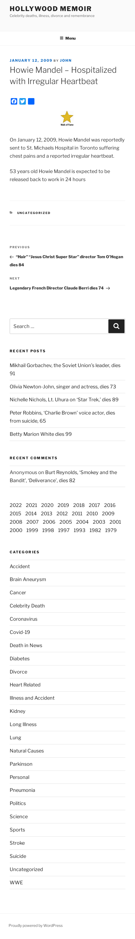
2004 (82, 522)
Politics (18, 803)
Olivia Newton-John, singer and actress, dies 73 (63, 386)
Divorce (18, 672)
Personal (19, 777)
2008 (16, 522)
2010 (92, 513)
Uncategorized (26, 869)
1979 (111, 530)
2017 (94, 505)
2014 (31, 513)
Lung (15, 737)
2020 (47, 505)
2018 (79, 505)
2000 (16, 530)
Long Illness (23, 724)
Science (19, 816)
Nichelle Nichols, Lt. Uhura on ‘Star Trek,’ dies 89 (64, 399)
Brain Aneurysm (28, 579)
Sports (17, 830)
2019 (63, 505)
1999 (32, 530)
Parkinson (21, 764)
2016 (110, 505)
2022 (16, 505)
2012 (62, 513)
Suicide (18, 856)
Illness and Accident (32, 698)
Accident (20, 566)
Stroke (17, 843)
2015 (15, 513)
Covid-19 (20, 632)
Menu (68, 38)
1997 (64, 530)
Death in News (26, 645)
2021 (31, 505)
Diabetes (20, 658)
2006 (49, 522)
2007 (32, 522)
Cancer (18, 592)
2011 (77, 513)
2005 (65, 522)
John (66, 60)
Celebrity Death (27, 606)
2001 (115, 522)
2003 (99, 522)
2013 (46, 513)
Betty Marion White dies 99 (41, 434)
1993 (80, 530)
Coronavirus (23, 619)
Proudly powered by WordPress (36, 925)
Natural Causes (27, 751)
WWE (16, 882)
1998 (48, 530)
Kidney (18, 711)
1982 (95, 530)
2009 (108, 513)
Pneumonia (22, 790)
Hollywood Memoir (51, 9)
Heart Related (25, 685)
